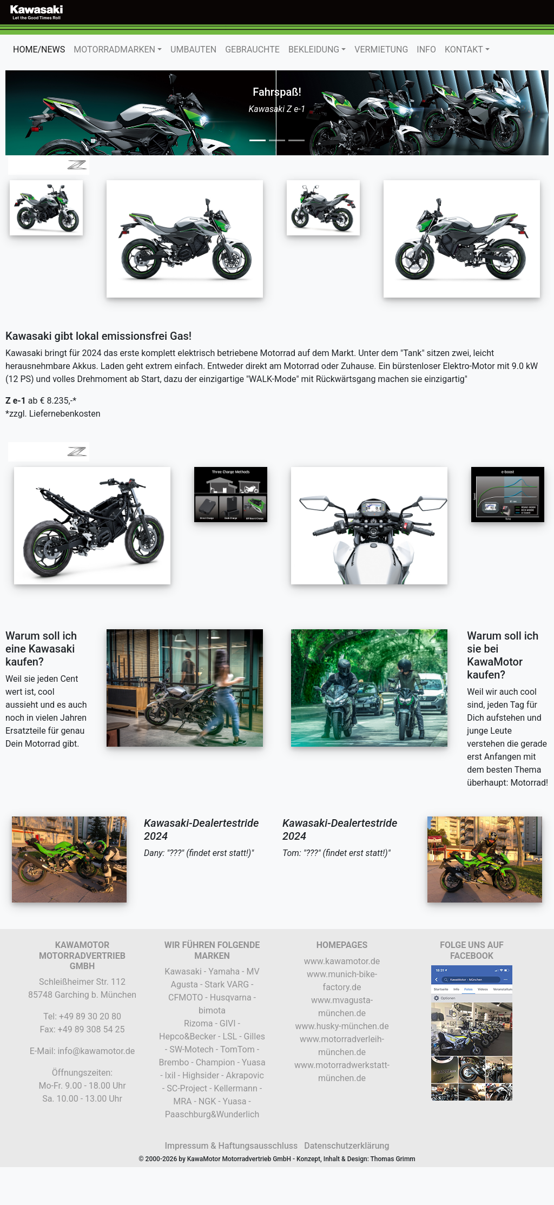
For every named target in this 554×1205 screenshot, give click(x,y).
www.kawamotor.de (342, 961)
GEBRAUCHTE (252, 49)
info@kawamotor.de (96, 1051)
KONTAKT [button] (464, 49)
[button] (46, 112)
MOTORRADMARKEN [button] (114, 49)
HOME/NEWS (41, 49)
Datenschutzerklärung (346, 1146)
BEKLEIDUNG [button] (313, 49)
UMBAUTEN (193, 49)
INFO (426, 49)
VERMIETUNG (381, 49)
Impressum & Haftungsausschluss (231, 1146)
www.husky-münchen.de (341, 1026)
